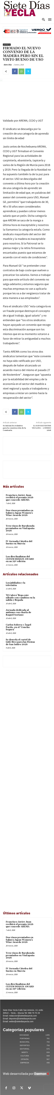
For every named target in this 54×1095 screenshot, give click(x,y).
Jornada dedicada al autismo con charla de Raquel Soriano (18, 612)
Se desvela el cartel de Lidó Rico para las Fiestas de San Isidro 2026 (20, 642)
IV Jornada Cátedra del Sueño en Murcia (19, 542)
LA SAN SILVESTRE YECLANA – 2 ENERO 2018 (41, 428)
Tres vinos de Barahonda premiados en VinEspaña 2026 (20, 528)
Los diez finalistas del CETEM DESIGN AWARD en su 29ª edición (20, 559)
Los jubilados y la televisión (15, 584)
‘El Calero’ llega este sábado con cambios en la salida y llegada (20, 597)
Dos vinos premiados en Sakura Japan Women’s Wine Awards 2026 (19, 513)
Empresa (7, 45)
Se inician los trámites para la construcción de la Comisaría (14, 428)
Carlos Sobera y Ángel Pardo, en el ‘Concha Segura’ (18, 627)
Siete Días (8, 64)
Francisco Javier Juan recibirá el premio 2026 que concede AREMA (19, 497)
